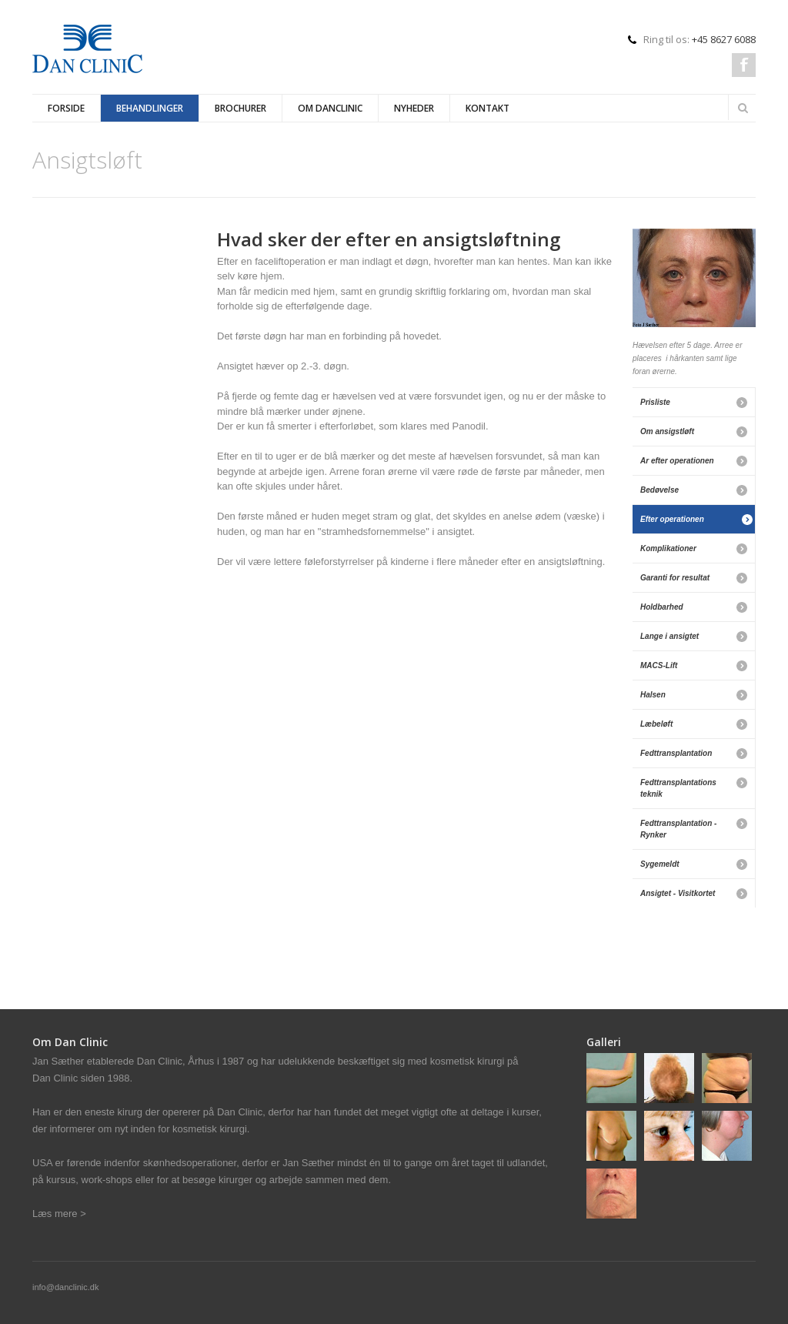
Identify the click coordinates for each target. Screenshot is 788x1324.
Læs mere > (59, 1213)
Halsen (653, 694)
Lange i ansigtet (669, 636)
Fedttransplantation (676, 753)
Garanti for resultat (675, 577)
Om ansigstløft (667, 431)
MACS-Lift (658, 665)
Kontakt (487, 108)
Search (743, 108)
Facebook (744, 65)
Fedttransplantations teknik (678, 788)
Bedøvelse (659, 490)
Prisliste (655, 402)
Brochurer (240, 108)
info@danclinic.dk (65, 1287)
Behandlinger (149, 108)
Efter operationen (672, 519)
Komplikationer (668, 548)
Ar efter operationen (677, 460)
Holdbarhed (661, 607)
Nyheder (414, 108)
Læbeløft (656, 724)
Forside (66, 108)
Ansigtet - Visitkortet (677, 893)
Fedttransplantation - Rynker (678, 829)
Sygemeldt (659, 864)
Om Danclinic (330, 108)
